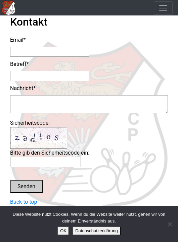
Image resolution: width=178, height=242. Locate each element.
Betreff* (19, 64)
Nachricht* (23, 88)
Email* (18, 40)
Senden (26, 186)
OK (63, 230)
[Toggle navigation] (163, 8)
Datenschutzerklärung (96, 230)
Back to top (23, 202)
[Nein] (169, 224)
